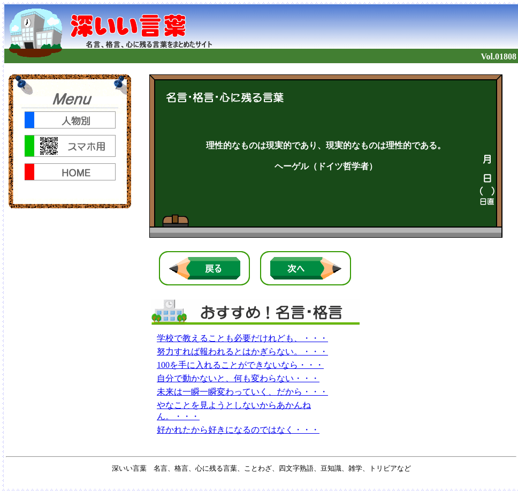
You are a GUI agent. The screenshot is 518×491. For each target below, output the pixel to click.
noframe (69, 141)
